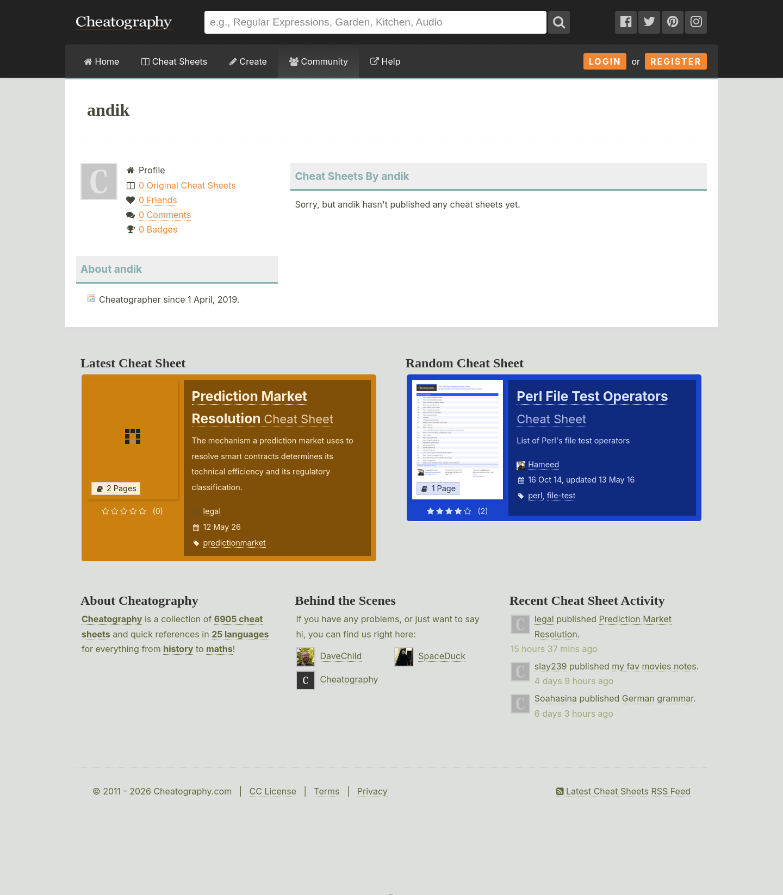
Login (605, 61)
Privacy (372, 791)
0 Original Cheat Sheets (187, 185)
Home (101, 61)
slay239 (551, 666)
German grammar (657, 698)
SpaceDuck (441, 655)
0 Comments (165, 214)
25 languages (240, 634)
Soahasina (556, 698)
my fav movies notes (654, 666)
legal (212, 511)
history (178, 648)
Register (675, 61)
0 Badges (158, 229)
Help (385, 61)
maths (219, 648)
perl (535, 495)
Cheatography (112, 619)
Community (318, 61)
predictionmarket (234, 542)
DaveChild (341, 655)
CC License (272, 791)
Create (248, 61)
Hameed (543, 464)
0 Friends (158, 200)
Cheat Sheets (174, 61)
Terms (326, 791)
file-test (561, 495)
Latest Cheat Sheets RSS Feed (623, 791)
